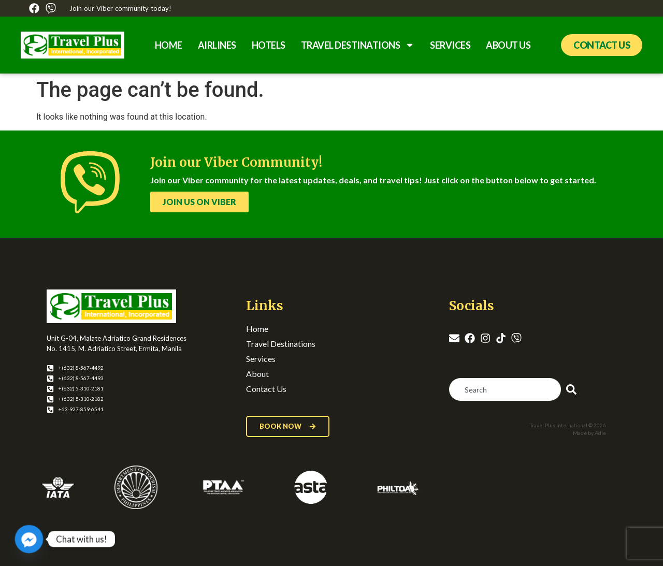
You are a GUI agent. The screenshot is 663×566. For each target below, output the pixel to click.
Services (450, 45)
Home (168, 45)
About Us (508, 45)
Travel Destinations (358, 45)
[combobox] (505, 389)
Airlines (217, 45)
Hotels (268, 45)
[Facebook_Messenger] (29, 539)
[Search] (573, 389)
